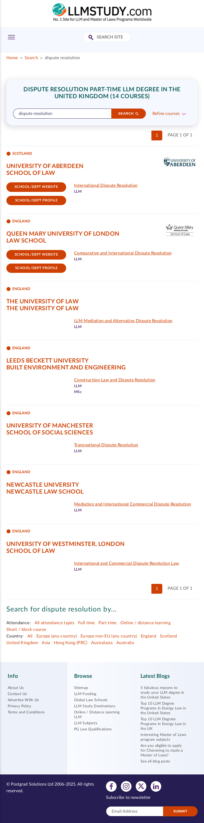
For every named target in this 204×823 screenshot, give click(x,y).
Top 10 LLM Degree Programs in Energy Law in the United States (163, 708)
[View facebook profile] (111, 786)
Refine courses (166, 113)
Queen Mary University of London (63, 234)
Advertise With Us (23, 700)
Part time (108, 623)
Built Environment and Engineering (66, 367)
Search (31, 58)
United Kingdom (22, 643)
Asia (46, 643)
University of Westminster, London (65, 544)
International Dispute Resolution (105, 185)
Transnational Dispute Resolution (106, 445)
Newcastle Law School (45, 492)
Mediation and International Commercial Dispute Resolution (132, 504)
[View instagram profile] (126, 786)
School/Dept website (36, 187)
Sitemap (81, 688)
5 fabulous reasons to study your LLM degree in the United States (162, 692)
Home (12, 58)
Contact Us (17, 694)
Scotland (168, 636)
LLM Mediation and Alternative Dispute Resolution (123, 321)
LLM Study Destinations (94, 706)
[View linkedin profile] (156, 786)
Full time (86, 623)
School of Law (30, 173)
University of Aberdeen (45, 166)
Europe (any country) (56, 636)
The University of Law (42, 301)
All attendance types (54, 623)
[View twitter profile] (141, 786)
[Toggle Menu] (11, 37)
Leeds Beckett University (47, 361)
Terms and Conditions (26, 712)
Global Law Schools (91, 700)
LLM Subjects (85, 723)
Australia (125, 643)
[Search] (128, 114)
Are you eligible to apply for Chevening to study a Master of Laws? (162, 750)
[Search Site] (91, 38)
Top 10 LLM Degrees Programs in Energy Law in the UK (163, 724)
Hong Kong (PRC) (70, 643)
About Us (16, 688)
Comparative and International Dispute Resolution (123, 253)
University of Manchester (49, 426)
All (30, 636)
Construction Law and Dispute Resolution (114, 380)
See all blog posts (155, 761)
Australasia (102, 643)
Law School (26, 241)
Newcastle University (42, 485)
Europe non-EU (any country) (108, 636)
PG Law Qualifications (93, 729)
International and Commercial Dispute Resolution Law (126, 563)
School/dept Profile (36, 200)
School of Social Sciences (49, 433)
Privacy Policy (19, 706)
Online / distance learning (145, 623)
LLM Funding (85, 694)
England (148, 636)
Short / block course (26, 629)
